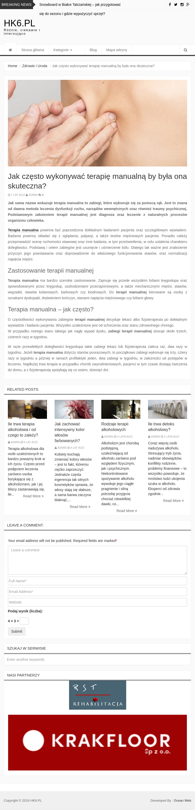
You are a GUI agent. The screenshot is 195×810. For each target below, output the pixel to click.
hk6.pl (19, 23)
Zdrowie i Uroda (34, 66)
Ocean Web (182, 800)
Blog (85, 50)
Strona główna (32, 50)
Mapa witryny (108, 50)
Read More (33, 496)
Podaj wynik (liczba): (25, 611)
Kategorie (63, 50)
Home (12, 66)
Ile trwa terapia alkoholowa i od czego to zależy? (23, 429)
